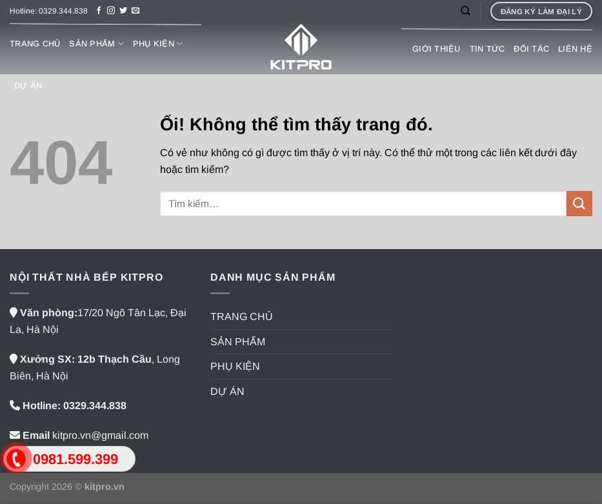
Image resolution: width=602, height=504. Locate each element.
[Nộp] (579, 203)
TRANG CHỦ (35, 43)
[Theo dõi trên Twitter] (123, 10)
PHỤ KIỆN (158, 43)
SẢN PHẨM (96, 43)
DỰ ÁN (28, 85)
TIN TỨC (487, 49)
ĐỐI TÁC (531, 49)
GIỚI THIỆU (436, 49)
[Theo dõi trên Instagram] (111, 10)
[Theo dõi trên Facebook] (99, 10)
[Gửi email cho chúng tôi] (135, 10)
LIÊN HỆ (575, 49)
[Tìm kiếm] (465, 11)
